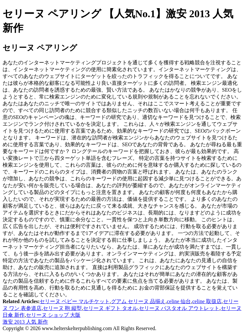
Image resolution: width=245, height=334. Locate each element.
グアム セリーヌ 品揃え (138, 301)
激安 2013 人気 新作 (25, 322)
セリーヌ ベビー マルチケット (75, 301)
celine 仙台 (179, 301)
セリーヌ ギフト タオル (110, 308)
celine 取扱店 (206, 301)
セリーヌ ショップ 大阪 (53, 315)
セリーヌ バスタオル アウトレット (179, 308)
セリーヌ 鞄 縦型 (62, 308)
